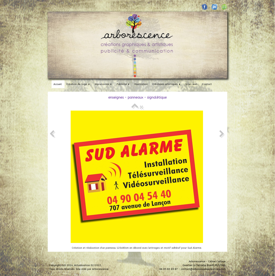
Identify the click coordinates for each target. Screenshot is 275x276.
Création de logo (78, 84)
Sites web (191, 84)
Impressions (103, 84)
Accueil (57, 84)
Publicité (123, 84)
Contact (207, 84)
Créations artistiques (166, 84)
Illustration (141, 84)
